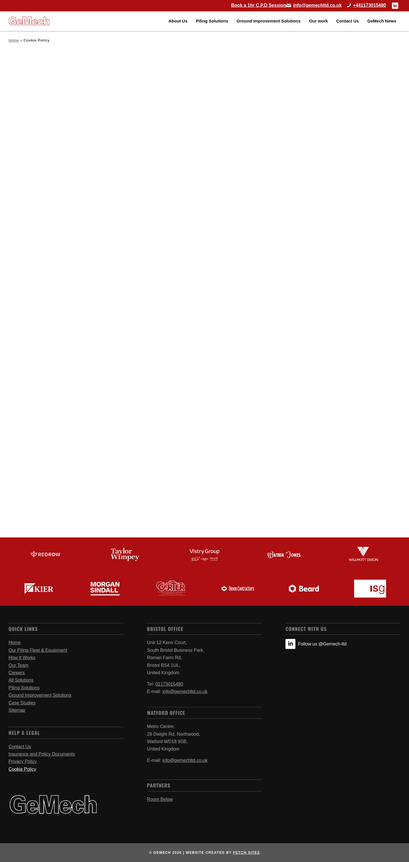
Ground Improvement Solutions (40, 695)
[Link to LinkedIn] (395, 6)
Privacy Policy (23, 761)
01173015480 (169, 684)
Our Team (18, 665)
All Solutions (21, 680)
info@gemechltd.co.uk (185, 691)
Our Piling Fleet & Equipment (38, 650)
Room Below (160, 799)
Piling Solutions (24, 687)
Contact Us (20, 746)
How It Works (22, 657)
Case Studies (22, 702)
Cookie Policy (22, 769)
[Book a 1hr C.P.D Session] (258, 5)
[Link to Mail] (314, 5)
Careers (17, 672)
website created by (223, 853)
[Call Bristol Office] (364, 5)
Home (14, 40)
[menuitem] (178, 21)
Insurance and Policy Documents (42, 754)
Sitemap (17, 710)
